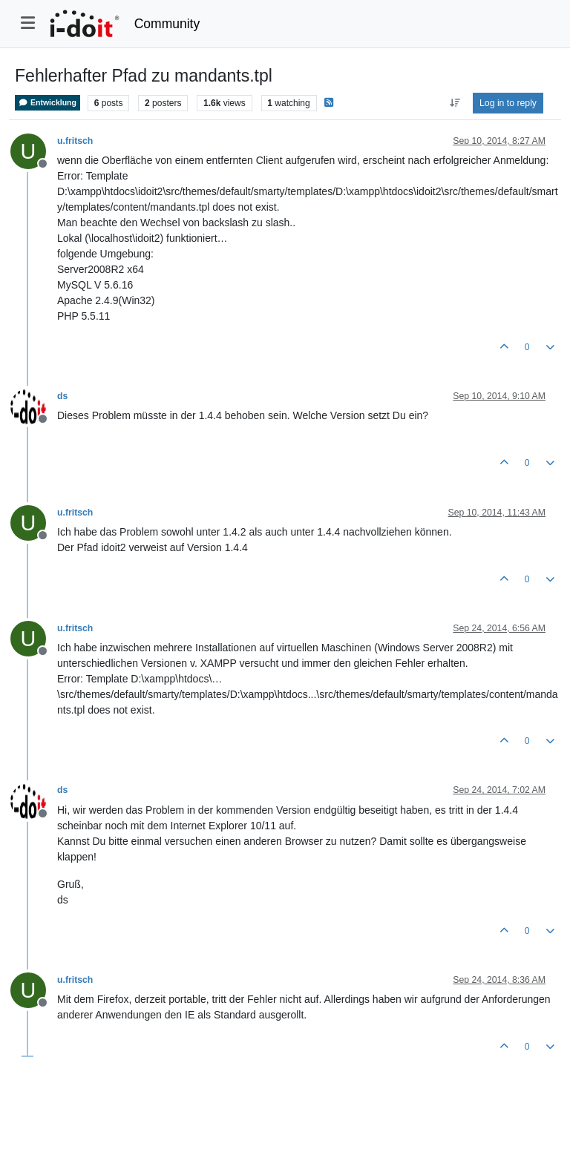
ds (62, 396)
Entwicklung (47, 103)
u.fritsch (75, 141)
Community (167, 23)
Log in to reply (508, 103)
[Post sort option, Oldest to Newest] (454, 103)
